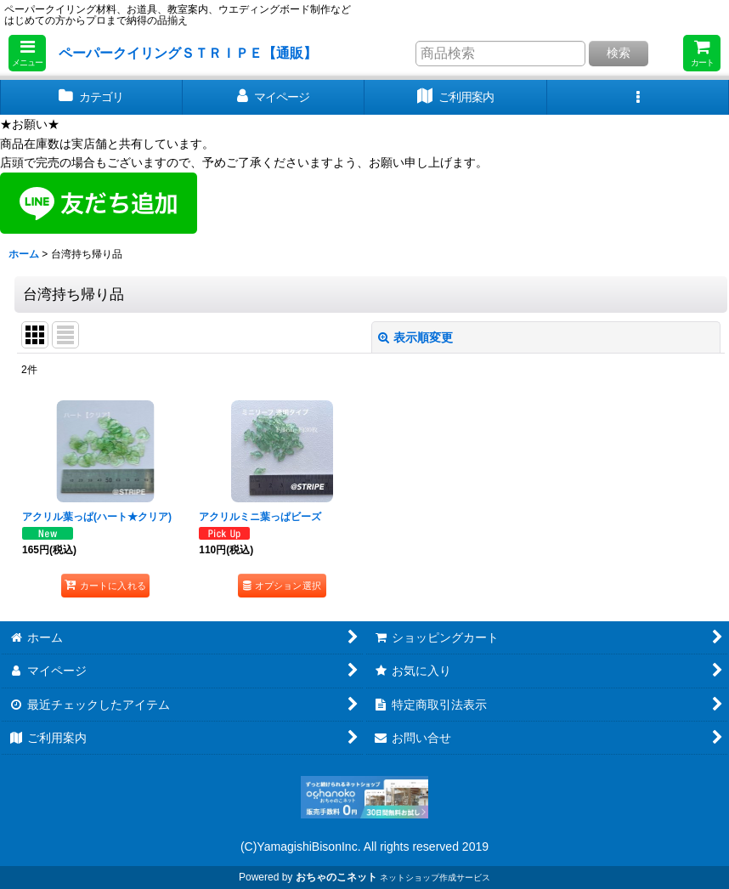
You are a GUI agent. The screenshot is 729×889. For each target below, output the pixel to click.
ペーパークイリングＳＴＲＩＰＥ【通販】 (188, 52)
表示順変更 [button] (415, 337)
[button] (27, 53)
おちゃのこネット (336, 877)
